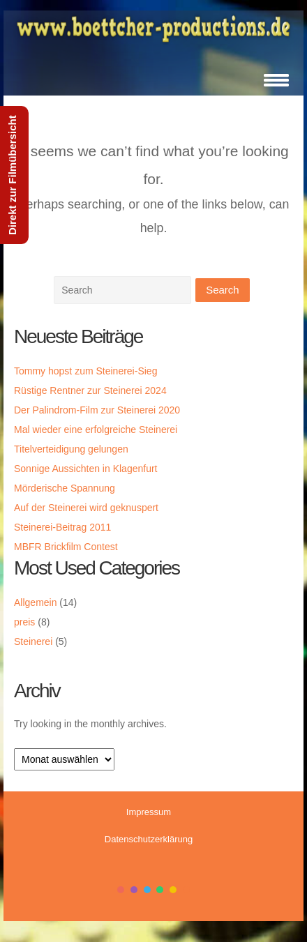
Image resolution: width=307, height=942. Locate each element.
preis (24, 622)
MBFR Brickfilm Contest (66, 546)
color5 (173, 889)
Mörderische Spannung (64, 488)
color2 (133, 889)
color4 (159, 889)
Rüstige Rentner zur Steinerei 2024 (90, 390)
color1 (120, 889)
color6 (186, 889)
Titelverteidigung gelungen (71, 449)
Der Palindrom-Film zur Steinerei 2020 (97, 410)
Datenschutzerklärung (149, 839)
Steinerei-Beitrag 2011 (62, 527)
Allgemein (35, 602)
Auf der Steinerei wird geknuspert (86, 507)
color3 (147, 889)
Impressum (148, 812)
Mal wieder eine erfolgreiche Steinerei (95, 429)
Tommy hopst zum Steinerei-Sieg (85, 371)
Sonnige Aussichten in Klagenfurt (85, 468)
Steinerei (33, 641)
